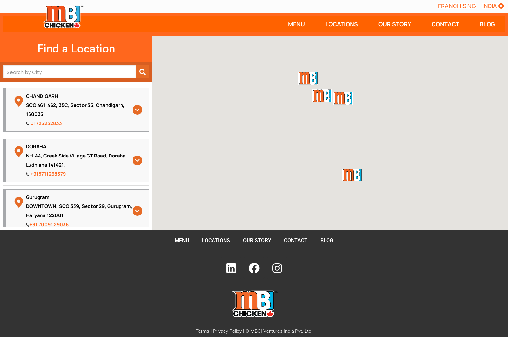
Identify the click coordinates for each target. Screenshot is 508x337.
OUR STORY (394, 24)
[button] (493, 6)
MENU (296, 24)
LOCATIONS (341, 24)
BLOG (487, 24)
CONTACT (445, 24)
